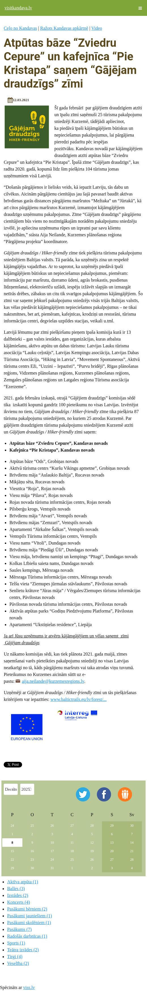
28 (92, 826)
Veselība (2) (18, 963)
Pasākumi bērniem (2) (27, 909)
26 (52, 826)
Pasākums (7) (19, 929)
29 (112, 826)
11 (72, 843)
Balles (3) (16, 888)
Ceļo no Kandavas (20, 28)
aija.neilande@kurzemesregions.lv (53, 681)
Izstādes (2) (17, 895)
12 (92, 843)
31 (52, 868)
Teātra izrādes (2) (23, 949)
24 (12, 826)
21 (131, 851)
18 (72, 851)
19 (92, 851)
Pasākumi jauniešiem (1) (29, 915)
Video (96, 28)
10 (52, 843)
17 (52, 851)
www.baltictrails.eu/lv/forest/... (78, 699)
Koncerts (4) (18, 902)
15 (12, 851)
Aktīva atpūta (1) (22, 881)
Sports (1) (16, 943)
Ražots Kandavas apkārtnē (64, 28)
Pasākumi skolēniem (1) (29, 922)
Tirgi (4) (14, 956)
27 (72, 826)
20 (112, 851)
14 (131, 843)
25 (32, 826)
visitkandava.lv (18, 7)
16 (32, 851)
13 (112, 843)
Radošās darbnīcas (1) (27, 936)
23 (32, 860)
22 (12, 860)
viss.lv (29, 987)
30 (131, 826)
